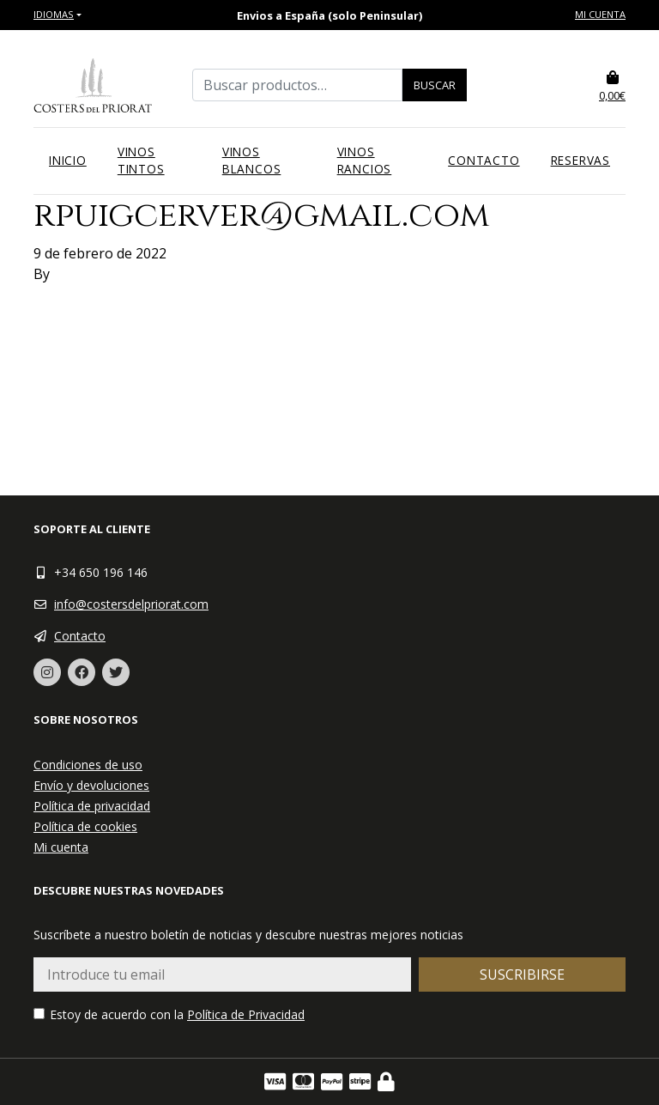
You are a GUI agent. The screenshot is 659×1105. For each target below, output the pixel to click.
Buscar (435, 85)
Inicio (68, 160)
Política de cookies (85, 826)
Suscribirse (522, 974)
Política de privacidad (91, 806)
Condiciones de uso (87, 764)
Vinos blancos (251, 160)
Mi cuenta (600, 14)
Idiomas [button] (53, 14)
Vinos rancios (364, 160)
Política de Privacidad (246, 1014)
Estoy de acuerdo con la (169, 1014)
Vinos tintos (141, 160)
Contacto (483, 160)
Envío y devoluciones (91, 785)
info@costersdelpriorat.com (131, 604)
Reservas (580, 160)
